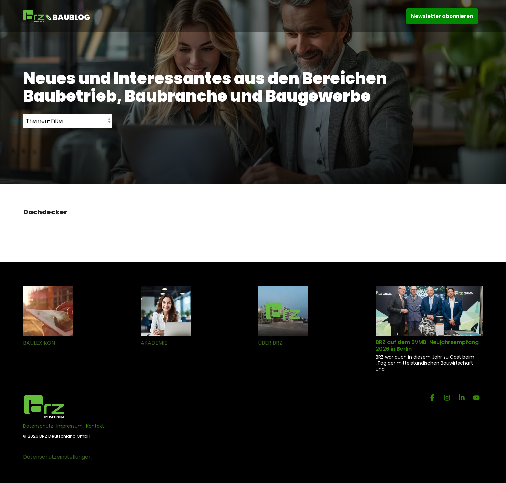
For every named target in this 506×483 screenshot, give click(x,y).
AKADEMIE (154, 343)
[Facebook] (433, 398)
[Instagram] (447, 398)
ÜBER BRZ (270, 343)
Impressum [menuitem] (69, 426)
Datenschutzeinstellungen (57, 457)
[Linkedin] (462, 398)
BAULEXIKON (39, 343)
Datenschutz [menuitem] (38, 426)
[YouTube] (476, 398)
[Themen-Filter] (67, 121)
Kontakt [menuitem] (95, 426)
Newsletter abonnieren (442, 16)
